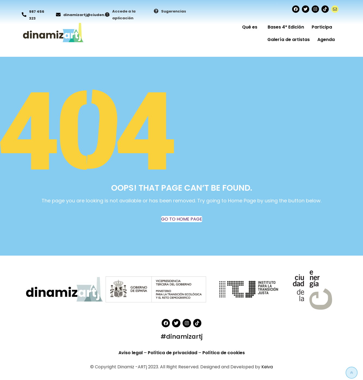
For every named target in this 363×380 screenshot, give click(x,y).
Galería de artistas (288, 39)
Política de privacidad (173, 353)
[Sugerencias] (156, 11)
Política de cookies (223, 353)
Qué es (251, 27)
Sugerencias (173, 11)
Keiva (267, 367)
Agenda (326, 39)
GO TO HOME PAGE (181, 219)
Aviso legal (131, 353)
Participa (323, 27)
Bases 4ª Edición (286, 27)
